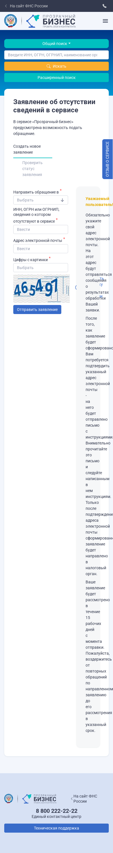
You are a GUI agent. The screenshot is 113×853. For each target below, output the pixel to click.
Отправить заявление (37, 309)
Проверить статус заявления (32, 168)
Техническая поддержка (56, 828)
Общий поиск (54, 43)
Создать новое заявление (27, 149)
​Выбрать (25, 200)
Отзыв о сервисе (107, 159)
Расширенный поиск (57, 77)
